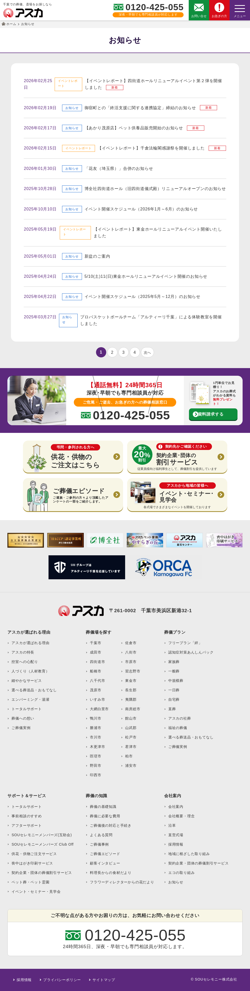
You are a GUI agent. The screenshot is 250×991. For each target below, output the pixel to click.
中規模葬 (175, 681)
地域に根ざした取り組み (189, 854)
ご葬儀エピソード (105, 854)
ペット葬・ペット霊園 (30, 882)
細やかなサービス (26, 681)
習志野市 (132, 671)
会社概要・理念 (181, 816)
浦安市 (130, 765)
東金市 (130, 681)
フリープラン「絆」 (185, 643)
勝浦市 (95, 728)
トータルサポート (26, 709)
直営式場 (175, 835)
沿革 (172, 825)
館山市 (130, 718)
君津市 (130, 747)
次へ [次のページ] (147, 352)
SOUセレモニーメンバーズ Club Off (42, 844)
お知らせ (175, 882)
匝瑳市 (95, 756)
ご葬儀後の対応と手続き (111, 825)
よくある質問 (101, 835)
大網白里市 (99, 709)
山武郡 (130, 728)
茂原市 (95, 690)
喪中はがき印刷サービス (32, 863)
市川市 (95, 737)
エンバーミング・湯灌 (30, 699)
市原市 (130, 662)
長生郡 (130, 690)
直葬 (172, 709)
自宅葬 (174, 699)
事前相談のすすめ (26, 816)
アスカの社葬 (179, 718)
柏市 (129, 756)
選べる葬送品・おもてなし (34, 690)
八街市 (130, 652)
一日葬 (174, 690)
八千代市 (97, 681)
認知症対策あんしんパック (191, 652)
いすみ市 (97, 699)
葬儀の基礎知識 (103, 807)
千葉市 (95, 643)
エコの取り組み (181, 873)
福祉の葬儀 (177, 728)
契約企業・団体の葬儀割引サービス (41, 873)
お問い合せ (199, 16)
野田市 (95, 765)
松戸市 (130, 737)
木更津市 (97, 747)
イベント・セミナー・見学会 (36, 891)
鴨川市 (95, 718)
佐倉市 (130, 643)
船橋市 (95, 671)
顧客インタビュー (105, 863)
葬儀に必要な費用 (105, 816)
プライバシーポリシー (62, 980)
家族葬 (174, 662)
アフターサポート (26, 825)
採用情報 (175, 844)
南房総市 (132, 709)
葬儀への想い (22, 718)
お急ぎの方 (219, 16)
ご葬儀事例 (99, 844)
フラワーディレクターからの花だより (122, 882)
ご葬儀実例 (20, 728)
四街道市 (97, 662)
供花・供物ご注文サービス (34, 854)
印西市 (95, 775)
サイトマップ (103, 980)
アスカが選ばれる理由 (30, 643)
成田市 (95, 652)
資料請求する (211, 414)
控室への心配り (24, 662)
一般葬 (174, 671)
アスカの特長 (22, 652)
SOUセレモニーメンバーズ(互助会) (41, 835)
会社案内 (175, 807)
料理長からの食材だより (111, 873)
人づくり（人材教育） (30, 671)
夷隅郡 (130, 699)
